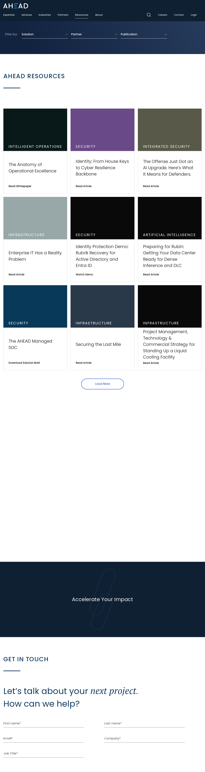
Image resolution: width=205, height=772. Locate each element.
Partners (63, 15)
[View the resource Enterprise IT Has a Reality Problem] (35, 239)
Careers (162, 15)
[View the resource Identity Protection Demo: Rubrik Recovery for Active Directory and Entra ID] (102, 239)
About (99, 15)
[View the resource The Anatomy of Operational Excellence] (35, 151)
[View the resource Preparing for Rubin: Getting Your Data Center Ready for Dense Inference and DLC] (170, 239)
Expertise (9, 15)
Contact (179, 15)
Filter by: (11, 34)
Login (194, 15)
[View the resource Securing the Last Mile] (102, 327)
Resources (81, 15)
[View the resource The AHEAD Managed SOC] (35, 327)
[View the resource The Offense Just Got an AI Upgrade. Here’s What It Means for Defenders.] (170, 151)
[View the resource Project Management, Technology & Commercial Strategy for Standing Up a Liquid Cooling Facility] (170, 327)
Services (26, 15)
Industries (45, 15)
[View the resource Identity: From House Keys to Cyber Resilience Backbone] (102, 151)
